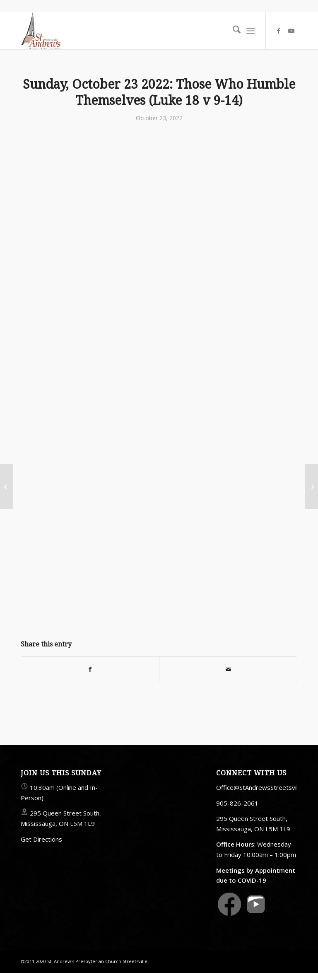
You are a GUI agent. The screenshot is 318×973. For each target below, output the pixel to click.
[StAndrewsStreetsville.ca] (40, 30)
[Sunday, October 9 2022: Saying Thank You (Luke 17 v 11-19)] (6, 486)
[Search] (232, 30)
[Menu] (250, 30)
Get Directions (41, 839)
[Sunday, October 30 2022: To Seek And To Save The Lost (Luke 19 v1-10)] (311, 486)
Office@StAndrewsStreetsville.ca (263, 787)
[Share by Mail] (228, 669)
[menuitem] (232, 30)
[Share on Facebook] (90, 669)
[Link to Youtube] (291, 30)
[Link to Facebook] (278, 30)
